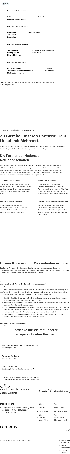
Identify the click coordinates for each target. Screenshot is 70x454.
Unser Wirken (44, 411)
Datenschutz (65, 440)
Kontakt (63, 445)
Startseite (4, 130)
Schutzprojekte (34, 32)
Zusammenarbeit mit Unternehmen (20, 70)
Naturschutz (11, 37)
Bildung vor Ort (13, 53)
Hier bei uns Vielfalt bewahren (17, 26)
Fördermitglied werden (15, 73)
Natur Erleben (15, 130)
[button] (5, 3)
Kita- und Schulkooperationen (43, 50)
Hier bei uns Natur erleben (16, 11)
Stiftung (41, 404)
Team (56, 404)
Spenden (48, 68)
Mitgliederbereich (60, 411)
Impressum (65, 443)
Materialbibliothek (14, 55)
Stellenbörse (50, 70)
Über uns (42, 408)
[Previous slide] (2, 385)
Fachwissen (36, 53)
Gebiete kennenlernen (15, 17)
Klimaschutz (12, 32)
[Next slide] (7, 385)
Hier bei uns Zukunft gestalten (17, 62)
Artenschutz (11, 35)
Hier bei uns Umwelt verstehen (18, 44)
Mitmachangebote (14, 68)
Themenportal (12, 50)
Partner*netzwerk (44, 17)
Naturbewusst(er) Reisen (16, 19)
